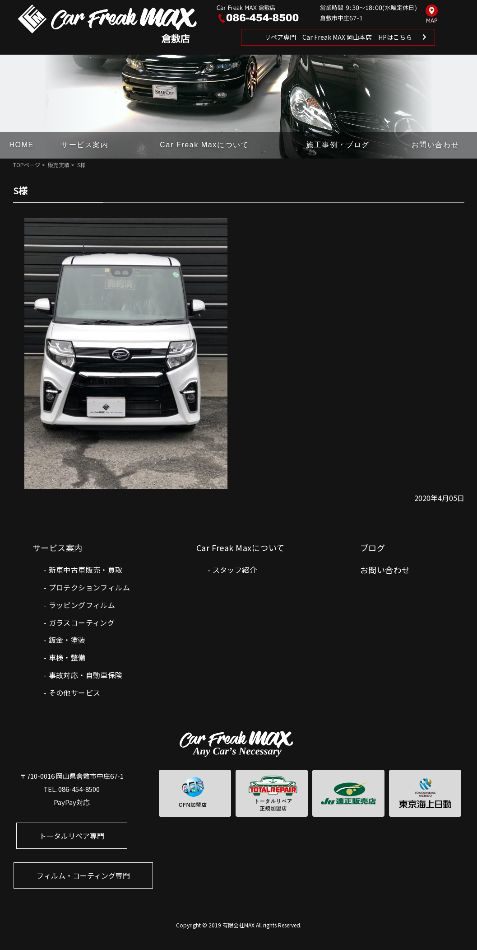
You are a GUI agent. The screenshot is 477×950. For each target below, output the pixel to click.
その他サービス (75, 692)
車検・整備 (67, 657)
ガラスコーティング (82, 622)
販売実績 (58, 164)
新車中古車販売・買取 (86, 569)
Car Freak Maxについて (204, 145)
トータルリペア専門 (71, 835)
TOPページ (26, 164)
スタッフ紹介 (235, 569)
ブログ (372, 547)
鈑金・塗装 (67, 639)
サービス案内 (85, 145)
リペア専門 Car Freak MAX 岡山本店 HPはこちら (338, 37)
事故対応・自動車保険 (86, 674)
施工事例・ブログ (338, 145)
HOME (21, 145)
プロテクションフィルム (89, 587)
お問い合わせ (435, 145)
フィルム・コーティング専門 (83, 875)
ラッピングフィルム (82, 604)
